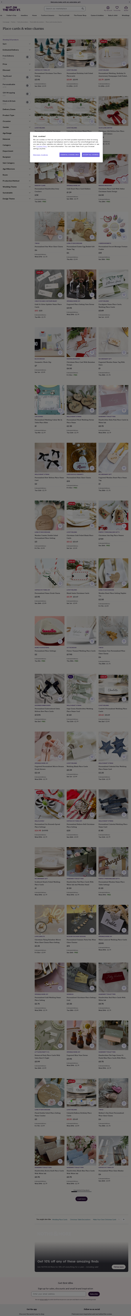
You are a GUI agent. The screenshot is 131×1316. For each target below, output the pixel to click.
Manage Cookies (40, 155)
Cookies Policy (41, 146)
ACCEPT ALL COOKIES (90, 154)
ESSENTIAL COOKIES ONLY (70, 154)
